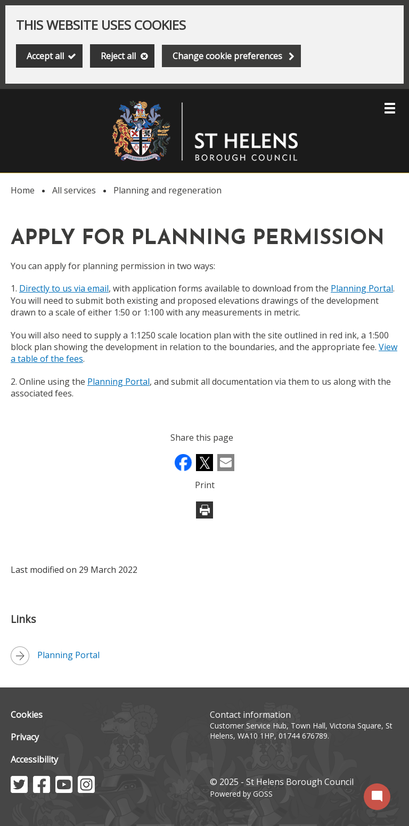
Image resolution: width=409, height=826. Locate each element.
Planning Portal (362, 288)
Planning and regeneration (167, 190)
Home (23, 190)
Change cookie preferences (227, 56)
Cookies (27, 714)
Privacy (25, 737)
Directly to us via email (64, 288)
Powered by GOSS (241, 794)
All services (74, 190)
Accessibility (34, 759)
